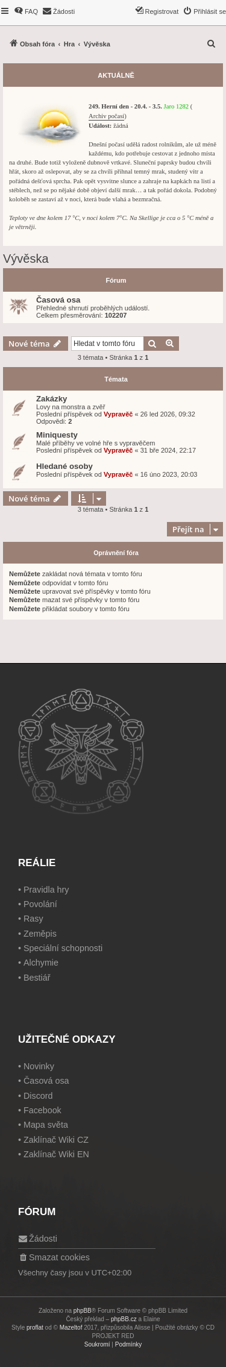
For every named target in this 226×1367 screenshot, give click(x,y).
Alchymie (41, 962)
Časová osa (58, 299)
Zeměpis (40, 933)
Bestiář (37, 977)
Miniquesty (57, 434)
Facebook (42, 1110)
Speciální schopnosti (63, 948)
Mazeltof (71, 1327)
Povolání (40, 904)
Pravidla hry (46, 889)
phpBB (83, 1310)
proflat (35, 1327)
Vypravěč (118, 414)
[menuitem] (26, 11)
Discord (38, 1096)
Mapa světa (46, 1125)
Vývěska (26, 258)
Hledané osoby (64, 466)
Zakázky (51, 398)
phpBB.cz (124, 1319)
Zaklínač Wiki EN (56, 1154)
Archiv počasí (106, 116)
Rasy (33, 918)
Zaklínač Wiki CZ (56, 1140)
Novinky (39, 1066)
